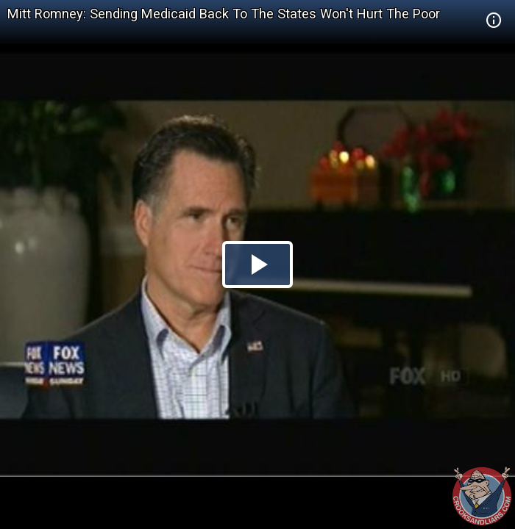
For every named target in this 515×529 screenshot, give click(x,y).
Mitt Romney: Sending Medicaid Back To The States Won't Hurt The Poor (223, 13)
